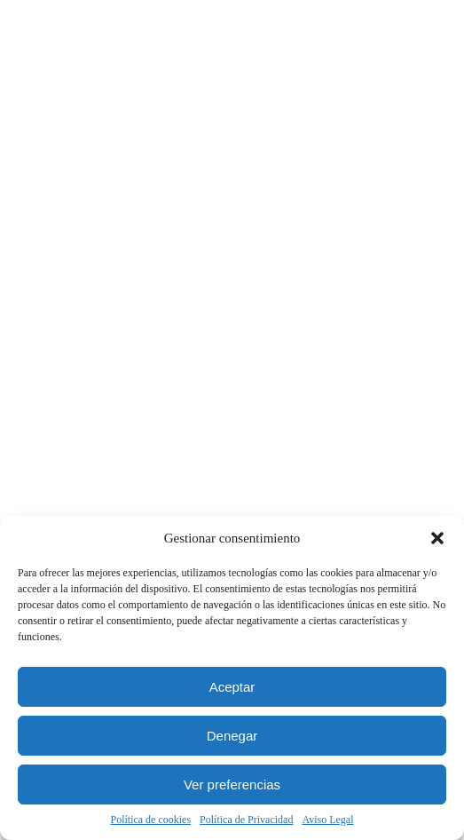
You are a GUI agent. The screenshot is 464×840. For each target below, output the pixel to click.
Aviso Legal (327, 819)
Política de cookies (150, 819)
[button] (437, 538)
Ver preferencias (232, 784)
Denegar (232, 735)
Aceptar (232, 686)
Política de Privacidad (246, 819)
